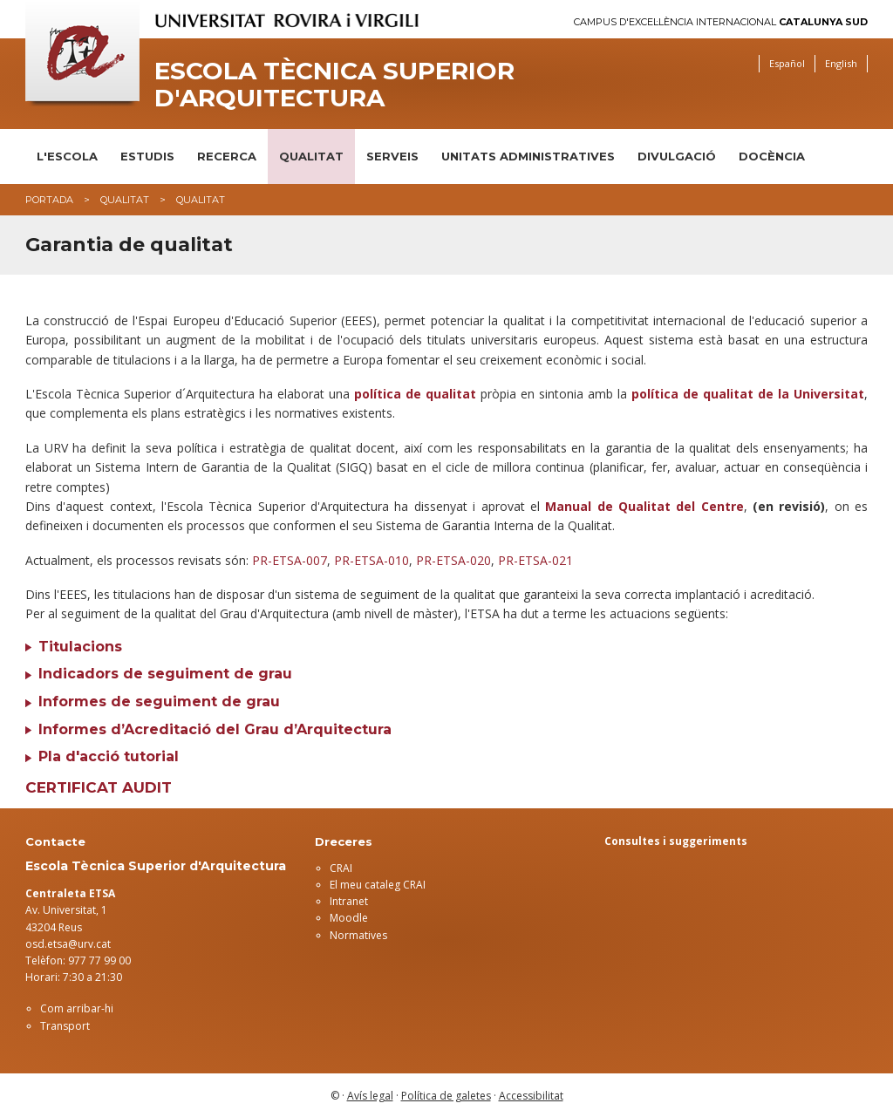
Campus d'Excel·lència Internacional (721, 22)
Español (787, 63)
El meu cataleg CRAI (378, 884)
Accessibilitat (531, 1095)
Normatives (358, 935)
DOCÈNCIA (772, 156)
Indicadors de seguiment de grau (165, 673)
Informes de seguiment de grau (159, 701)
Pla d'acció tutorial (108, 756)
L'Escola (67, 156)
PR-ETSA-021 (535, 560)
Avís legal (370, 1095)
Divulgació (676, 156)
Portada (49, 200)
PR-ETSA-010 (371, 560)
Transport (65, 1025)
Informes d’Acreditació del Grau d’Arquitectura (215, 729)
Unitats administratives (528, 156)
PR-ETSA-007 (289, 560)
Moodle (349, 917)
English (841, 63)
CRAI (341, 868)
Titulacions (80, 646)
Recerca (226, 156)
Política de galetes (446, 1095)
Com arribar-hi (76, 1008)
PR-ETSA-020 (453, 560)
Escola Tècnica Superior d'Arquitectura (334, 85)
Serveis (392, 156)
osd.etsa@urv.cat (68, 944)
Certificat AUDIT (98, 787)
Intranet (349, 901)
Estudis (147, 156)
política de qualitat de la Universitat (747, 393)
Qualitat (311, 156)
